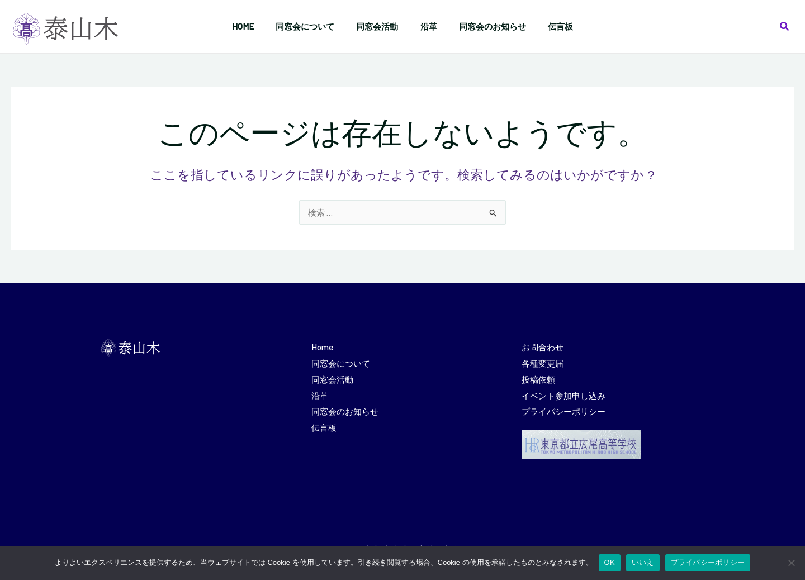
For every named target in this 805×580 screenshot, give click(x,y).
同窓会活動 (332, 378)
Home (321, 346)
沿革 (319, 393)
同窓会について (340, 362)
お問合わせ (543, 346)
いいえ (643, 562)
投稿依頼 (538, 378)
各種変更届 (543, 362)
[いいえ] (791, 562)
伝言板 (324, 424)
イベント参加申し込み (563, 393)
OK (609, 562)
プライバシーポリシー (563, 408)
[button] (785, 27)
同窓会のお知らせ (344, 408)
